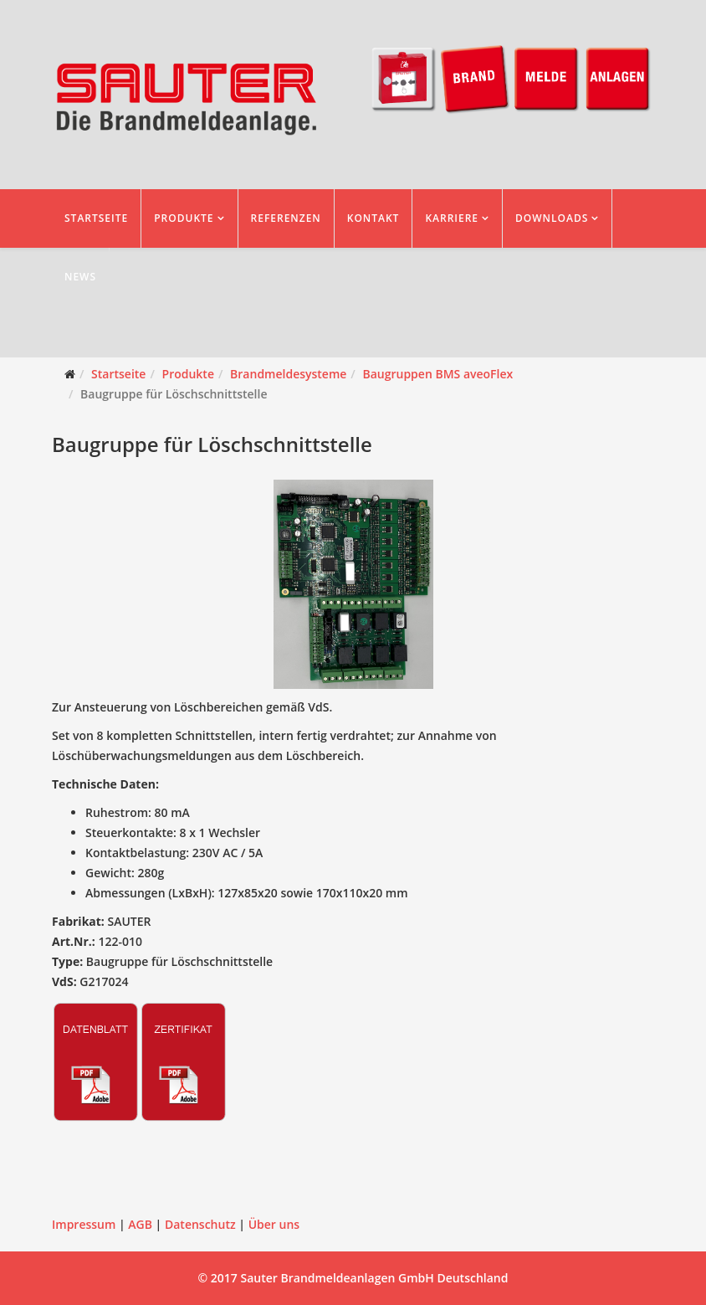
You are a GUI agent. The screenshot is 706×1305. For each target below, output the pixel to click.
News (80, 277)
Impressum (83, 1224)
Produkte (183, 218)
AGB (140, 1224)
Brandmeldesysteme (288, 374)
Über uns (273, 1224)
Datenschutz (200, 1224)
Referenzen (286, 218)
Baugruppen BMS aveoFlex (437, 374)
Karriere (451, 218)
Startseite (96, 218)
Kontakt (373, 218)
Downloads (551, 218)
